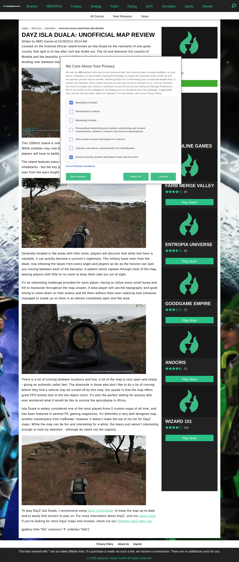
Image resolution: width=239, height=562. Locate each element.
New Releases (122, 16)
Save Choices (78, 176)
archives (50, 28)
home (25, 28)
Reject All (136, 176)
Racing (132, 6)
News (145, 16)
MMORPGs (54, 6)
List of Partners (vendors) (80, 166)
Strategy (95, 6)
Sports (189, 6)
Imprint (137, 544)
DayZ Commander (101, 510)
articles (36, 28)
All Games (97, 16)
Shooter (207, 6)
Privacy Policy (105, 544)
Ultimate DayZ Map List (134, 521)
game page (147, 516)
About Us (123, 544)
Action (114, 6)
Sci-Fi (149, 6)
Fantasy (76, 6)
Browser (32, 6)
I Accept (163, 176)
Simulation (169, 6)
